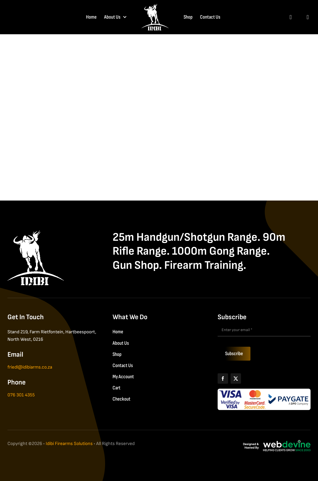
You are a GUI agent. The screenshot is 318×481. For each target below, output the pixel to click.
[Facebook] (223, 378)
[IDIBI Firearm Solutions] (35, 233)
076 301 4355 (21, 395)
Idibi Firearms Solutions (69, 444)
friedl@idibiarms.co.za (29, 367)
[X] (236, 378)
